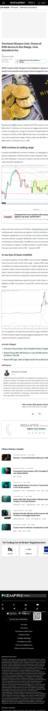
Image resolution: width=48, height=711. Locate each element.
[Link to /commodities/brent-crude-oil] (21, 519)
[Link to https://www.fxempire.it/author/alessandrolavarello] (8, 56)
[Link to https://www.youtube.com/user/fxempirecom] (41, 605)
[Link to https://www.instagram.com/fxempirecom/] (7, 609)
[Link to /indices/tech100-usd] (33, 490)
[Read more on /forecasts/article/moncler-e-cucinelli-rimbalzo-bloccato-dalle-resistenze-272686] (6, 458)
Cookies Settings (24, 638)
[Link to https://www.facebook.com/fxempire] (18, 605)
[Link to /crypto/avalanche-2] (17, 531)
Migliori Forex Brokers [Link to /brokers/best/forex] (36, 429)
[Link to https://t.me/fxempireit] (18, 609)
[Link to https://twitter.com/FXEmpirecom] (7, 605)
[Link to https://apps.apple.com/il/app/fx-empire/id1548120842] (12, 613)
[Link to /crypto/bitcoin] (26, 531)
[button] (3, 3)
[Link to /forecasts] (14, 7)
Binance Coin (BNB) (9, 125)
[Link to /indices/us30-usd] (19, 490)
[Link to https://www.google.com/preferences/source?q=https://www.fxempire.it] (30, 61)
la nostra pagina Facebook (30, 335)
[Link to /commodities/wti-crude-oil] (38, 519)
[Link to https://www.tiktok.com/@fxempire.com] (41, 609)
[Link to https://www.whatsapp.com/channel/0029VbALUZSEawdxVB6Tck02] (30, 609)
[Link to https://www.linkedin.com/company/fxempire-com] (30, 605)
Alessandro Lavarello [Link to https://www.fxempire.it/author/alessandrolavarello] (19, 372)
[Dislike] (39, 414)
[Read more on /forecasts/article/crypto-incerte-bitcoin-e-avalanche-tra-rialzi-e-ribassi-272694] (6, 528)
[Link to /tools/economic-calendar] (28, 7)
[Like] (33, 414)
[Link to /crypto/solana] (17, 476)
